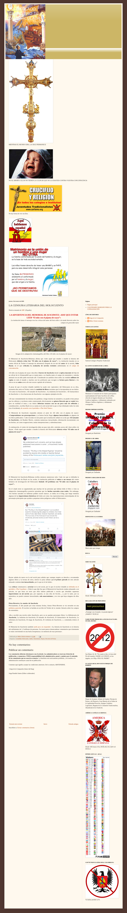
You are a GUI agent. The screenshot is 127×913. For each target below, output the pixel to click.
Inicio (45, 724)
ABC (23, 310)
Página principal (92, 305)
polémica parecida (15, 608)
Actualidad (18, 639)
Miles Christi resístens (96, 321)
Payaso (43, 639)
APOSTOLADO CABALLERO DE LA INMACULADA (24, 13)
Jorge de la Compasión (97, 318)
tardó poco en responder (42, 627)
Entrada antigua (73, 724)
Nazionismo (37, 639)
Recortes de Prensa (50, 639)
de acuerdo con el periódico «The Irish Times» (36, 408)
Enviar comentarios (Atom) (25, 727)
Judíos (31, 639)
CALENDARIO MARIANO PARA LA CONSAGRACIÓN (99, 308)
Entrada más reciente (15, 724)
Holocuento (25, 639)
